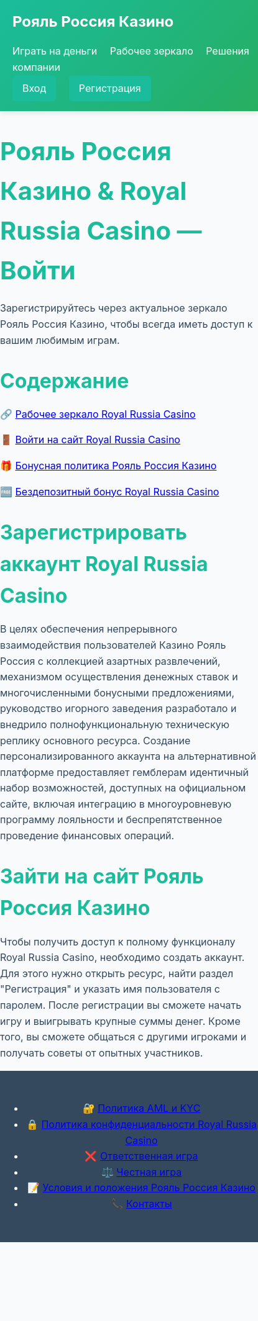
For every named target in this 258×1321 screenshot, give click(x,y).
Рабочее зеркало (151, 51)
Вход (34, 88)
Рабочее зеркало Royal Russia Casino (106, 414)
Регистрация (110, 88)
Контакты (149, 1203)
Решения (227, 51)
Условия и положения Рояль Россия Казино (149, 1187)
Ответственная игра (149, 1156)
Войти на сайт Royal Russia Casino (98, 439)
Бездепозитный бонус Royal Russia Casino (117, 491)
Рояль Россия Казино (92, 21)
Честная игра (149, 1172)
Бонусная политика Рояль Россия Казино (116, 465)
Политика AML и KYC (149, 1108)
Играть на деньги (54, 51)
